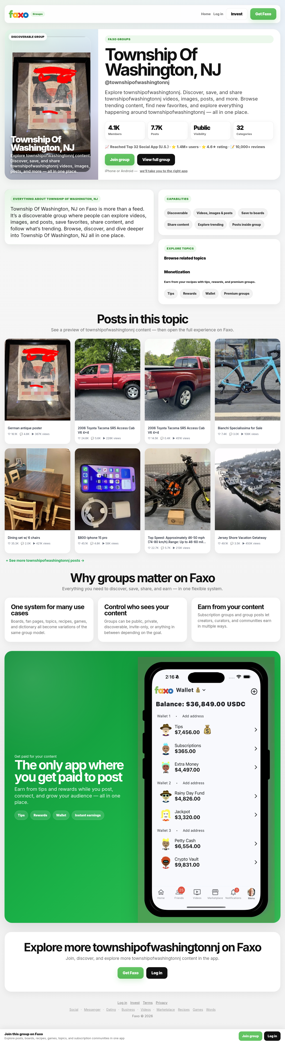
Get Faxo (263, 14)
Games (198, 1009)
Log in (218, 14)
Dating (111, 1009)
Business (128, 1009)
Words (211, 1009)
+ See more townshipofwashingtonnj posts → (45, 560)
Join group (119, 159)
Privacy (162, 1003)
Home (206, 14)
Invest (236, 14)
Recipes (183, 1009)
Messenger (92, 1009)
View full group (156, 159)
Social (73, 1009)
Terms (148, 1003)
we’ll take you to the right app (164, 171)
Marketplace (166, 1009)
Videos (146, 1009)
